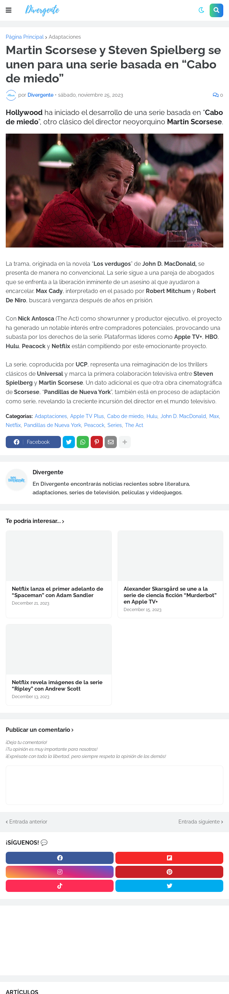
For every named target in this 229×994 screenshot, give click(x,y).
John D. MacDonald (183, 416)
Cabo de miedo (125, 416)
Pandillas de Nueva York (52, 425)
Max (214, 416)
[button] (8, 10)
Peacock (94, 425)
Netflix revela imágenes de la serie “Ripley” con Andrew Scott (57, 685)
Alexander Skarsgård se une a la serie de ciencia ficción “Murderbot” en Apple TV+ (170, 595)
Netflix (13, 425)
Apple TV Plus (87, 416)
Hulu (152, 416)
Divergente (48, 472)
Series (115, 425)
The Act (134, 425)
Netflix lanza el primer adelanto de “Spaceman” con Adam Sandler (57, 592)
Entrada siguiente (199, 822)
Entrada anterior (28, 822)
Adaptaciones (65, 36)
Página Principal (25, 36)
